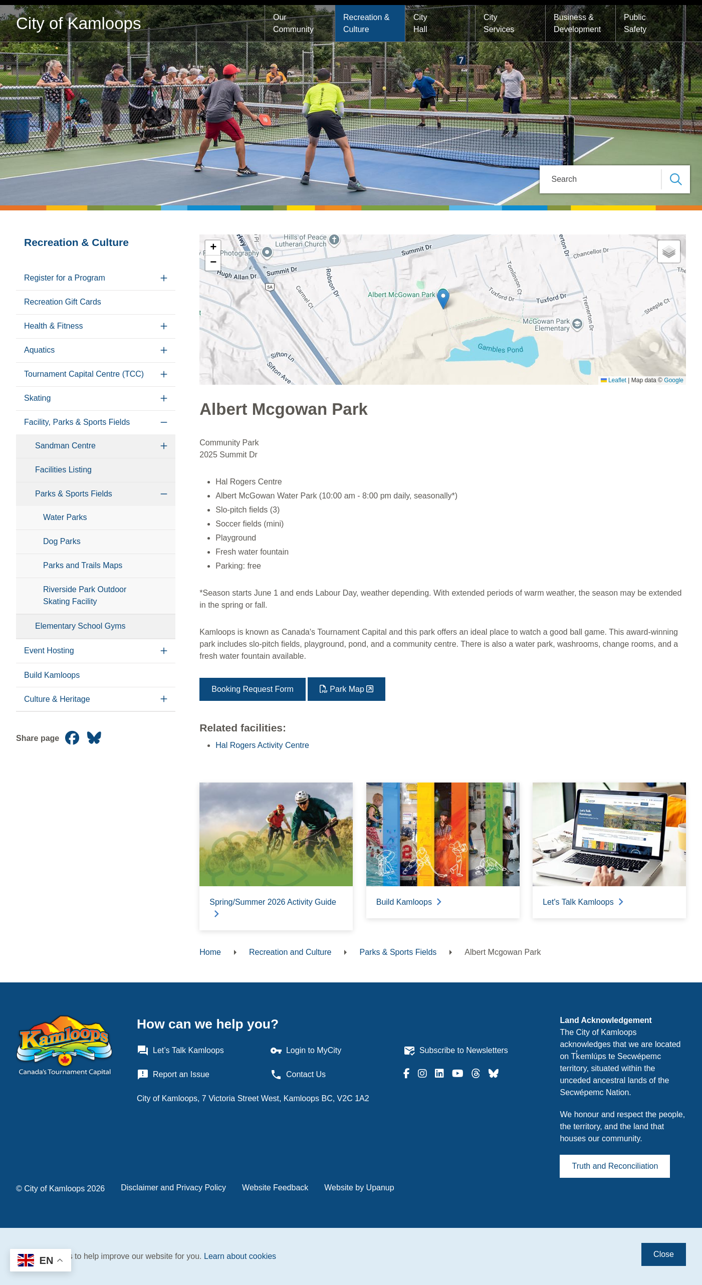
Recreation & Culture (367, 23)
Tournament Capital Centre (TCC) (84, 374)
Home (210, 952)
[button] (443, 299)
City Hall (421, 23)
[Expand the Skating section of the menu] (163, 398)
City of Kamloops (78, 23)
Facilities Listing (63, 469)
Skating (37, 398)
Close (663, 1254)
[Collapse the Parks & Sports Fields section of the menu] (163, 494)
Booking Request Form (252, 689)
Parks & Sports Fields (73, 493)
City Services (499, 23)
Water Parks (65, 517)
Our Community (293, 23)
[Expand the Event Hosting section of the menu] (163, 651)
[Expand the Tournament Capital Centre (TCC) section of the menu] (163, 374)
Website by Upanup (359, 1187)
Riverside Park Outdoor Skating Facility (84, 595)
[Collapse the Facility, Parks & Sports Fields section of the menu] (163, 422)
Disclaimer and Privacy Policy (173, 1187)
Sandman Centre (65, 445)
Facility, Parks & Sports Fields (77, 422)
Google (673, 380)
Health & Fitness (53, 326)
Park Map (347, 689)
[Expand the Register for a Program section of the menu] (163, 278)
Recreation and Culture (290, 952)
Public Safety (636, 23)
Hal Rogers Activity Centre (262, 745)
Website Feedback (275, 1187)
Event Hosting (49, 650)
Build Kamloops (52, 675)
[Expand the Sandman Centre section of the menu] (163, 446)
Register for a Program (64, 278)
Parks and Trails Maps (82, 565)
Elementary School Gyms (80, 626)
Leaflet (613, 380)
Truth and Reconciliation (615, 1166)
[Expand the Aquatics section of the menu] (163, 350)
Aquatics (39, 350)
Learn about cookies (240, 1256)
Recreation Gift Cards (62, 302)
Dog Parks (62, 541)
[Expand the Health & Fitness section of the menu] (163, 326)
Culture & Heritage (57, 699)
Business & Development (577, 23)
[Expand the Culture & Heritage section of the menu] (163, 699)
